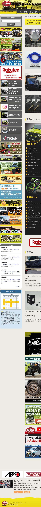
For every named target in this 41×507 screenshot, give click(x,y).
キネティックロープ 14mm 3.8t (11, 272)
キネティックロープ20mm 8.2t (11, 249)
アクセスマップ (18, 492)
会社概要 (27, 492)
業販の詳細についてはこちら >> (12, 197)
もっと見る (17, 286)
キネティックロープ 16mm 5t (10, 264)
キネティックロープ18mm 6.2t (11, 257)
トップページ (28, 16)
